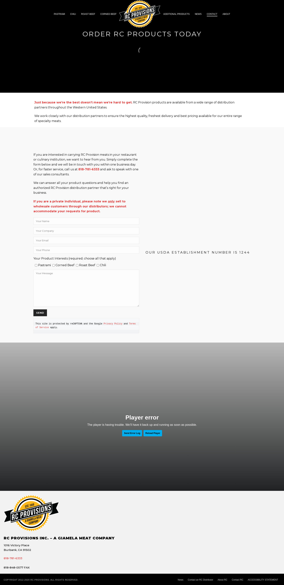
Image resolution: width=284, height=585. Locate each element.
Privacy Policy (113, 323)
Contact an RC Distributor (200, 580)
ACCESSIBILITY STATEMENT (263, 580)
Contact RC (237, 580)
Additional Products (176, 14)
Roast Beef (88, 14)
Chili (73, 14)
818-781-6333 (13, 558)
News (198, 14)
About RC (222, 580)
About (226, 14)
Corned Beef (108, 14)
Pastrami (59, 14)
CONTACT (212, 14)
